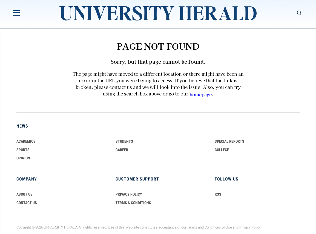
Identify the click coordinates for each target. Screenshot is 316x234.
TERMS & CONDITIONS (133, 203)
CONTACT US (26, 203)
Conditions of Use (218, 227)
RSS (218, 194)
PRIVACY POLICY (129, 194)
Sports (23, 150)
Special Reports (229, 141)
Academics (26, 141)
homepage (200, 94)
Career (122, 150)
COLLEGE (222, 150)
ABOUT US (24, 194)
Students (124, 141)
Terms (192, 227)
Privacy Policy (250, 227)
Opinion (23, 158)
